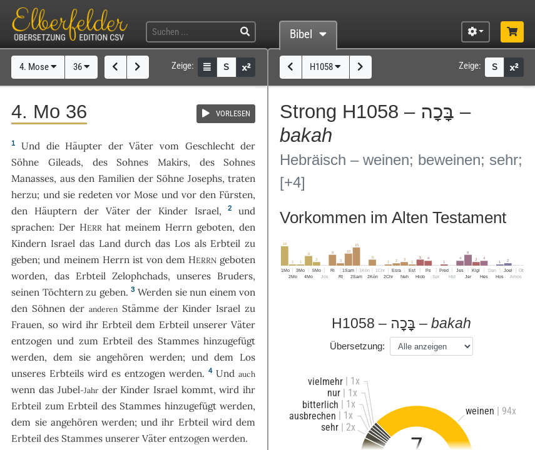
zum (88, 341)
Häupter (83, 146)
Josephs (205, 178)
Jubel (69, 390)
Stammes (178, 341)
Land (110, 243)
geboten (214, 227)
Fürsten (236, 195)
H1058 (325, 66)
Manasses (32, 178)
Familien (116, 178)
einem (223, 292)
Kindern (28, 243)
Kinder (173, 211)
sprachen (31, 227)
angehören (119, 357)
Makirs (173, 162)
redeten (95, 195)
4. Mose (38, 66)
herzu (24, 195)
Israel (207, 211)
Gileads (64, 162)
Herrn (178, 227)
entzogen (31, 341)
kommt (197, 390)
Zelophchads (140, 276)
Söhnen (48, 308)
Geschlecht (210, 146)
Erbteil (225, 243)
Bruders (235, 276)
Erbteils (66, 373)
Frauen (26, 325)
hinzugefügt (229, 341)
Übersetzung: (357, 346)
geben (24, 260)
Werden (155, 292)
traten (241, 178)
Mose (146, 195)
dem (63, 357)
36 (81, 66)
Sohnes (132, 162)
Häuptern (55, 211)
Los (182, 243)
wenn (23, 390)
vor (123, 195)
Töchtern (63, 292)
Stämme (140, 308)
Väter (141, 146)
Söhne (25, 162)
